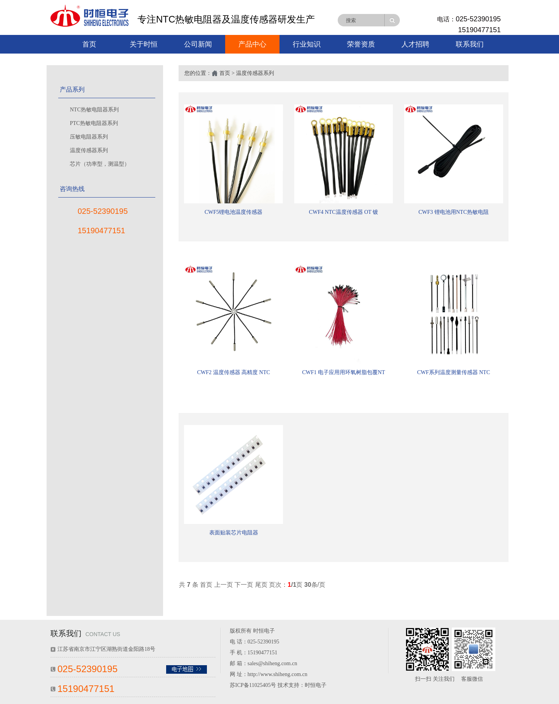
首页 (89, 44)
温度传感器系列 (89, 150)
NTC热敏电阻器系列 (94, 110)
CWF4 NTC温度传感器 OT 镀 (343, 212)
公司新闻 (198, 44)
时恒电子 (315, 685)
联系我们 (470, 44)
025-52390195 (478, 19)
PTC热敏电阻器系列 (94, 123)
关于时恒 (144, 44)
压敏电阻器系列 (89, 137)
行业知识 (307, 44)
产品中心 (252, 44)
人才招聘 (415, 44)
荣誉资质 (361, 44)
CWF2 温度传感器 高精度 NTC (233, 372)
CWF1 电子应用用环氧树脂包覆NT (343, 372)
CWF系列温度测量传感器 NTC (453, 372)
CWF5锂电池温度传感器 (233, 212)
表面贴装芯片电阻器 (233, 533)
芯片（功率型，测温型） (100, 164)
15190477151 (479, 30)
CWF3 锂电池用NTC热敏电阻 (453, 212)
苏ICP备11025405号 (253, 685)
